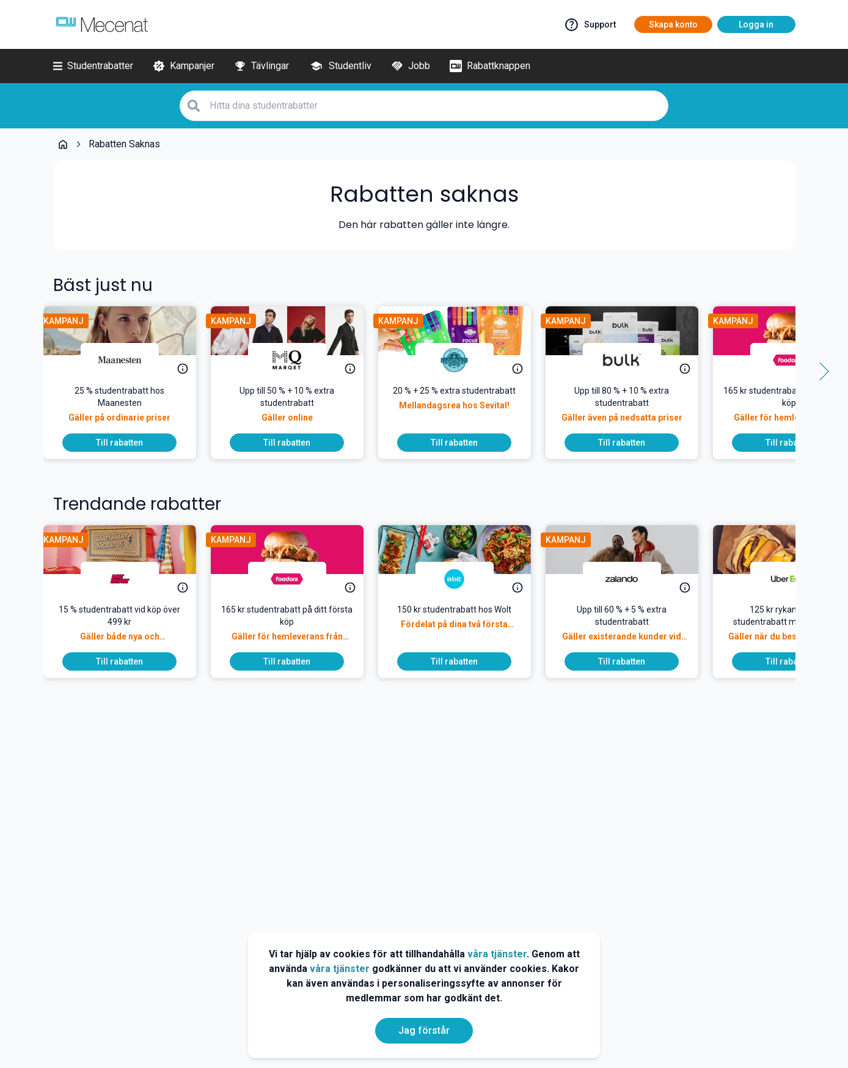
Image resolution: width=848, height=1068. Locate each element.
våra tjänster (497, 954)
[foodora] (297, 579)
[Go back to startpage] (63, 144)
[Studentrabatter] (93, 66)
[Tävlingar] (261, 66)
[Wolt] (464, 579)
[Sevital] (464, 360)
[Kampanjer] (183, 66)
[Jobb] (410, 66)
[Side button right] (820, 371)
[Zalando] (632, 579)
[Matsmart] (129, 579)
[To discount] (129, 442)
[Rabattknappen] (490, 66)
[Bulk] (632, 360)
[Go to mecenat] (102, 24)
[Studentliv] (340, 66)
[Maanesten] (129, 360)
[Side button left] (28, 371)
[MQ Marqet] (297, 360)
